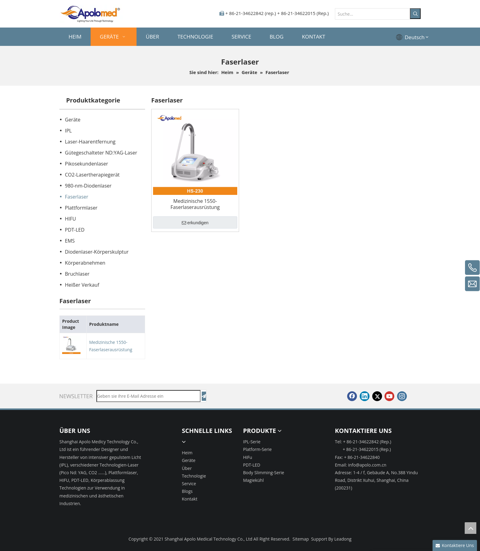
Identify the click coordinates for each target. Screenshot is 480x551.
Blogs (187, 491)
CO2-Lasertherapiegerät (92, 174)
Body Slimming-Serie (263, 472)
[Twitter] (377, 396)
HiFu (247, 457)
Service (189, 483)
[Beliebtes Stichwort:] (415, 13)
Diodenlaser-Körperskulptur (97, 251)
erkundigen (195, 223)
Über (187, 468)
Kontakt (189, 499)
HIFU (70, 218)
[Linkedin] (364, 396)
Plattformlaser (81, 207)
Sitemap (301, 539)
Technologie (194, 476)
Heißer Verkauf (82, 284)
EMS (70, 240)
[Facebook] (352, 396)
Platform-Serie (257, 449)
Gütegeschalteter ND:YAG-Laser (101, 152)
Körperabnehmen (85, 262)
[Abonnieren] (204, 396)
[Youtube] (389, 396)
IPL (68, 130)
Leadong (342, 539)
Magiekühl (253, 480)
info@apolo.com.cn (367, 465)
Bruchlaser (77, 273)
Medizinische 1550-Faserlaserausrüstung (110, 345)
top (470, 528)
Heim (187, 453)
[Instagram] (402, 396)
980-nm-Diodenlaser (88, 185)
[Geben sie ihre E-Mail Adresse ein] (148, 396)
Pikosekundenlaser (86, 163)
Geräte (73, 119)
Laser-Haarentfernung (90, 141)
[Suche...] (373, 14)
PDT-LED (74, 229)
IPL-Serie (252, 442)
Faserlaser (76, 196)
